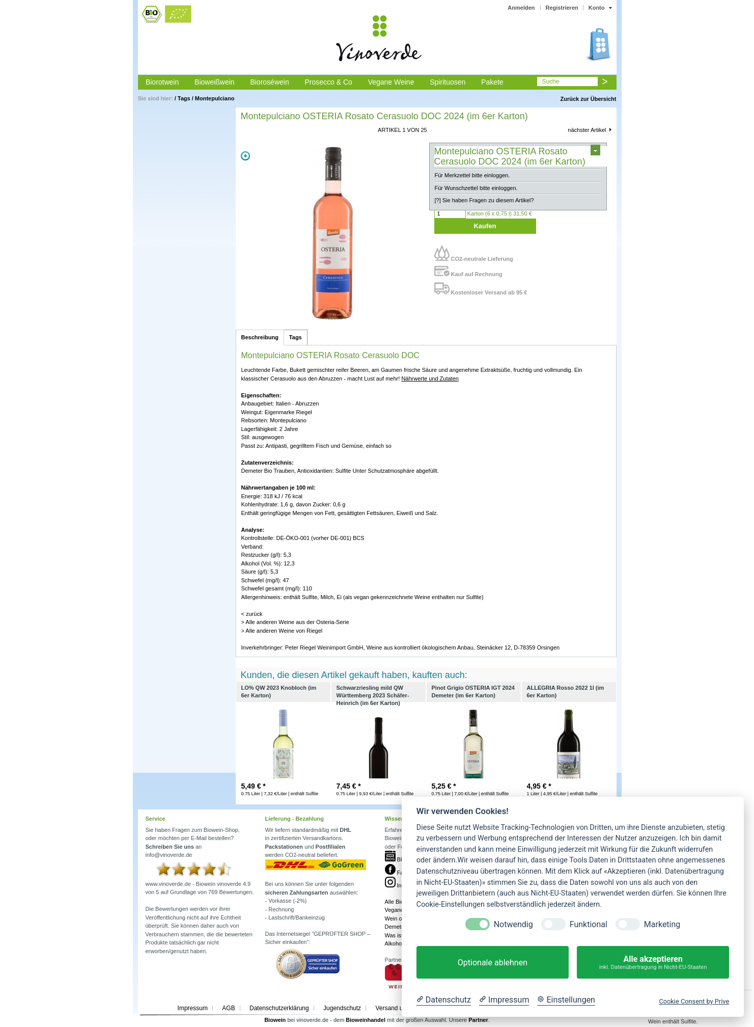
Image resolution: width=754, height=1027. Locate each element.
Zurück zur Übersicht (588, 99)
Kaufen (484, 226)
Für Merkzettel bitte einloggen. (472, 175)
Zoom (245, 155)
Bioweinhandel (365, 1020)
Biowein (275, 1020)
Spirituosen (447, 82)
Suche (550, 81)
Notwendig (513, 924)
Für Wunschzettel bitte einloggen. (476, 188)
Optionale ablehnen (492, 962)
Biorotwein (162, 82)
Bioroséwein (269, 82)
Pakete (492, 82)
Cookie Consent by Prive (694, 1001)
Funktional (588, 924)
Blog (396, 859)
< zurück (252, 614)
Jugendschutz (342, 1008)
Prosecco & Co (328, 82)
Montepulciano (215, 98)
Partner (478, 1020)
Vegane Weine (391, 82)
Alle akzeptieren (653, 962)
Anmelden (521, 8)
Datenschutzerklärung (279, 1008)
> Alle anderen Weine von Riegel (282, 631)
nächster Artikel (587, 130)
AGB (228, 1008)
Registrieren (562, 8)
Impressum (193, 1008)
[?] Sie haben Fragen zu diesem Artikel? (484, 200)
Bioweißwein (214, 82)
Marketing (662, 924)
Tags (184, 98)
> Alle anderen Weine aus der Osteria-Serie (295, 622)
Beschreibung (259, 337)
